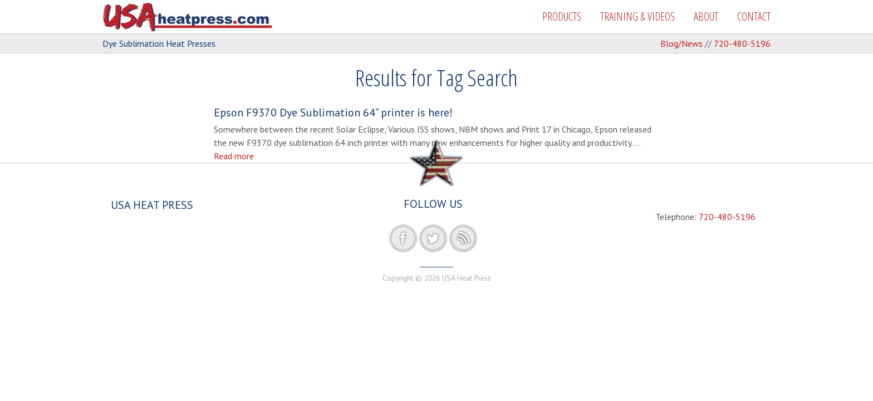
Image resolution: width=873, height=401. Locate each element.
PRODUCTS (561, 16)
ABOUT (706, 16)
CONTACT (754, 16)
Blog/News (681, 43)
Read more (234, 156)
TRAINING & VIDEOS (637, 16)
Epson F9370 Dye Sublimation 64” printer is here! (333, 112)
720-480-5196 (742, 43)
